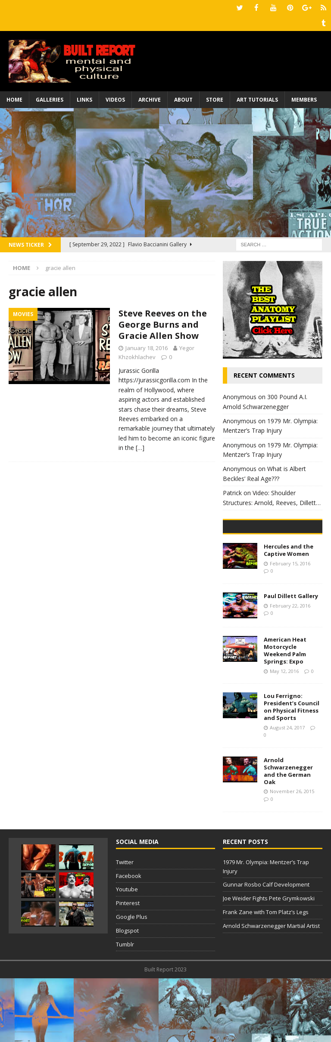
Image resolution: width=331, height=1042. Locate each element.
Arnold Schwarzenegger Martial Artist (271, 989)
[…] (140, 447)
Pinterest (128, 967)
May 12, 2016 (284, 735)
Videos (115, 98)
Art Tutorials (257, 98)
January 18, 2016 (146, 347)
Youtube (127, 953)
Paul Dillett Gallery (291, 660)
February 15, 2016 (290, 627)
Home (14, 98)
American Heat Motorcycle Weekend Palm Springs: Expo (285, 714)
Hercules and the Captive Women (288, 614)
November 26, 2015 (292, 855)
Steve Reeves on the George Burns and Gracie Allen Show (163, 324)
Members (304, 98)
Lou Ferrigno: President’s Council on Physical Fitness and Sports (291, 771)
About (183, 98)
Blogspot (127, 994)
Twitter (125, 926)
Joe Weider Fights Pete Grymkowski (269, 962)
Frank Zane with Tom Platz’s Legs (266, 976)
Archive (149, 98)
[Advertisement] (165, 172)
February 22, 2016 (290, 669)
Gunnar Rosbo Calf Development (266, 948)
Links (84, 98)
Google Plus (131, 981)
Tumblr (125, 1008)
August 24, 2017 (287, 791)
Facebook (128, 939)
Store (214, 98)
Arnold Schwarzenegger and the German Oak (288, 835)
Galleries (49, 98)
